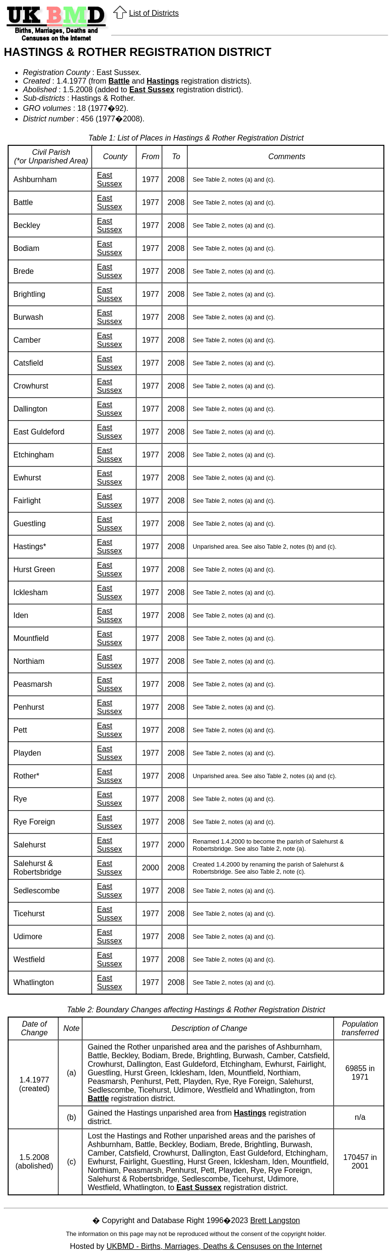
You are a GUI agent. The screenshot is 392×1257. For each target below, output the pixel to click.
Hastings (163, 81)
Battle (119, 81)
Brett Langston (275, 1220)
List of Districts (154, 13)
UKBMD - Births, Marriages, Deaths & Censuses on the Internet (214, 1246)
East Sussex (151, 90)
